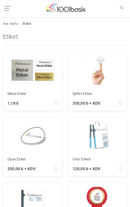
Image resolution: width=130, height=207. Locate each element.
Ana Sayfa (10, 24)
